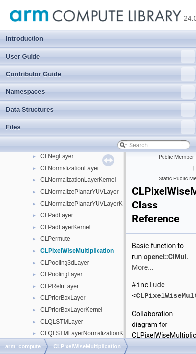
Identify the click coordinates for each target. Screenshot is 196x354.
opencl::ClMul (165, 257)
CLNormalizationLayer (69, 168)
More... (142, 267)
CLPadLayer (56, 215)
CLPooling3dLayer (64, 262)
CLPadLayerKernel (65, 227)
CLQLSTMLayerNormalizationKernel (88, 333)
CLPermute (55, 239)
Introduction (24, 38)
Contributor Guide (100, 74)
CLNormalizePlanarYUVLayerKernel (87, 203)
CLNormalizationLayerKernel (78, 180)
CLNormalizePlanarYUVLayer (79, 191)
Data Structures (100, 110)
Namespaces (100, 92)
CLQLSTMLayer (61, 321)
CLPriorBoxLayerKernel (71, 309)
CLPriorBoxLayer (62, 298)
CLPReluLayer (59, 286)
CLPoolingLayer (61, 274)
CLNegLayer (56, 156)
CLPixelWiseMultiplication (77, 250)
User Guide (100, 56)
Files (100, 127)
